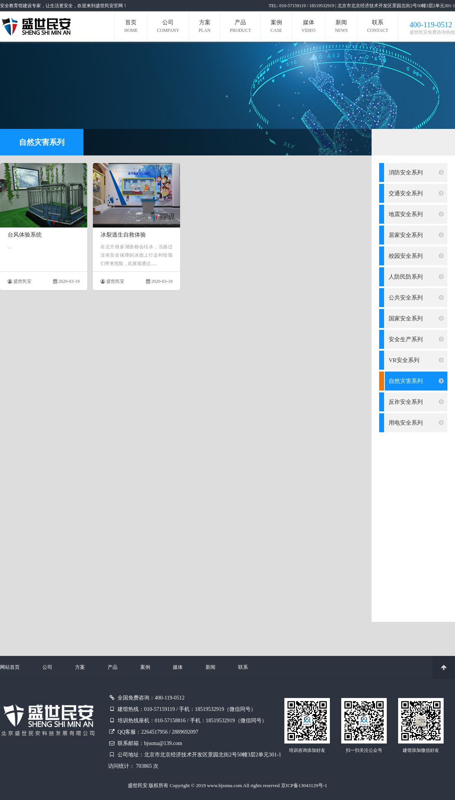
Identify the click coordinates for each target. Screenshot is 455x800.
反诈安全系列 (416, 401)
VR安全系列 (416, 360)
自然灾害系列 (416, 381)
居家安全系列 (416, 235)
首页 (131, 27)
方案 (204, 27)
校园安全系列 (416, 255)
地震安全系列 (416, 214)
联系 (377, 27)
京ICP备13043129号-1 (304, 785)
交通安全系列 (416, 193)
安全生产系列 (416, 339)
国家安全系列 (416, 318)
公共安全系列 (416, 297)
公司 (168, 27)
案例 (276, 27)
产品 (240, 27)
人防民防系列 (416, 276)
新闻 (341, 27)
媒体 (308, 27)
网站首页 (10, 667)
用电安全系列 (416, 422)
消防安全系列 (416, 172)
